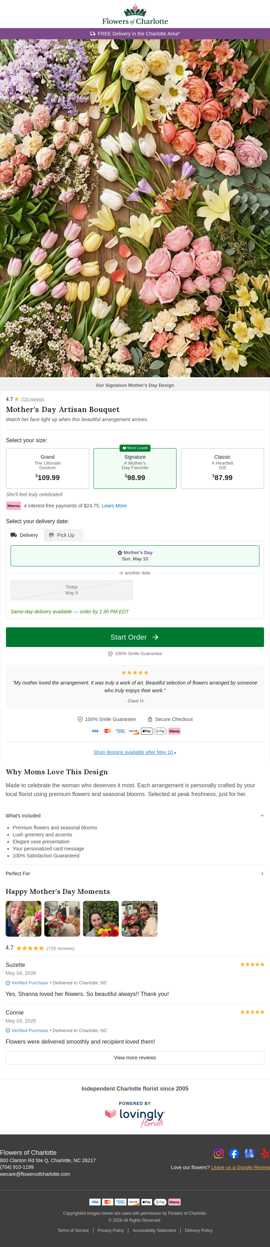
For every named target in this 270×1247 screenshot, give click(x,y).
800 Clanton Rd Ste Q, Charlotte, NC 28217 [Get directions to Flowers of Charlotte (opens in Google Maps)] (48, 1160)
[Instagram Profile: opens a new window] (219, 1153)
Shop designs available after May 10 (135, 752)
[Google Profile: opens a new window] (250, 1153)
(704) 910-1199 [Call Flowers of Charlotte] (17, 1167)
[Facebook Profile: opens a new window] (234, 1153)
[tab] (25, 535)
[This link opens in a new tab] (135, 1115)
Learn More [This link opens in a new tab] (114, 505)
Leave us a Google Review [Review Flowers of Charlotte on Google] (240, 1167)
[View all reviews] (25, 399)
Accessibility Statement (154, 1230)
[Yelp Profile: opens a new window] (265, 1153)
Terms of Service (73, 1230)
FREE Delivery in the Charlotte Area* (139, 33)
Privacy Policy (111, 1230)
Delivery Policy (199, 1230)
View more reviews (135, 1057)
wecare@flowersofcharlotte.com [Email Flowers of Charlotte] (35, 1174)
